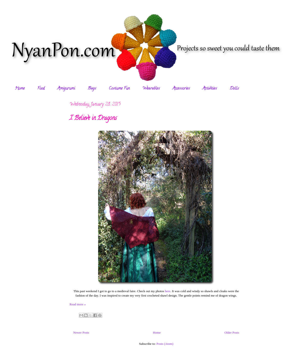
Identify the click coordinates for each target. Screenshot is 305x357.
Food (41, 89)
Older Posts (231, 332)
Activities (210, 89)
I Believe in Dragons (93, 118)
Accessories (181, 89)
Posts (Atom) (164, 344)
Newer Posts (81, 332)
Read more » (78, 304)
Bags (92, 89)
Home (20, 89)
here (167, 291)
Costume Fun (119, 89)
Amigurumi (66, 89)
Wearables (151, 89)
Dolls (234, 89)
